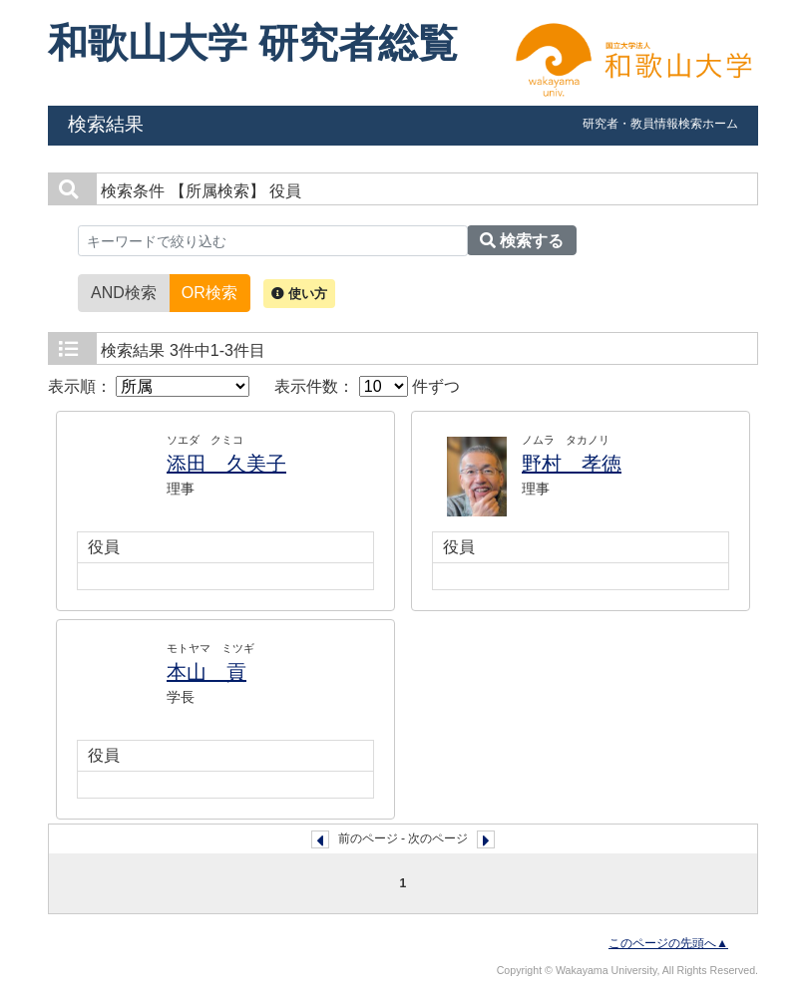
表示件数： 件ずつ (367, 386)
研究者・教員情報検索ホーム (660, 124)
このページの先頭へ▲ (668, 943)
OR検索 (209, 291)
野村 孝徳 (571, 464)
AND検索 (124, 291)
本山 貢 (206, 672)
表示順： (148, 386)
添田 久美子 (226, 464)
